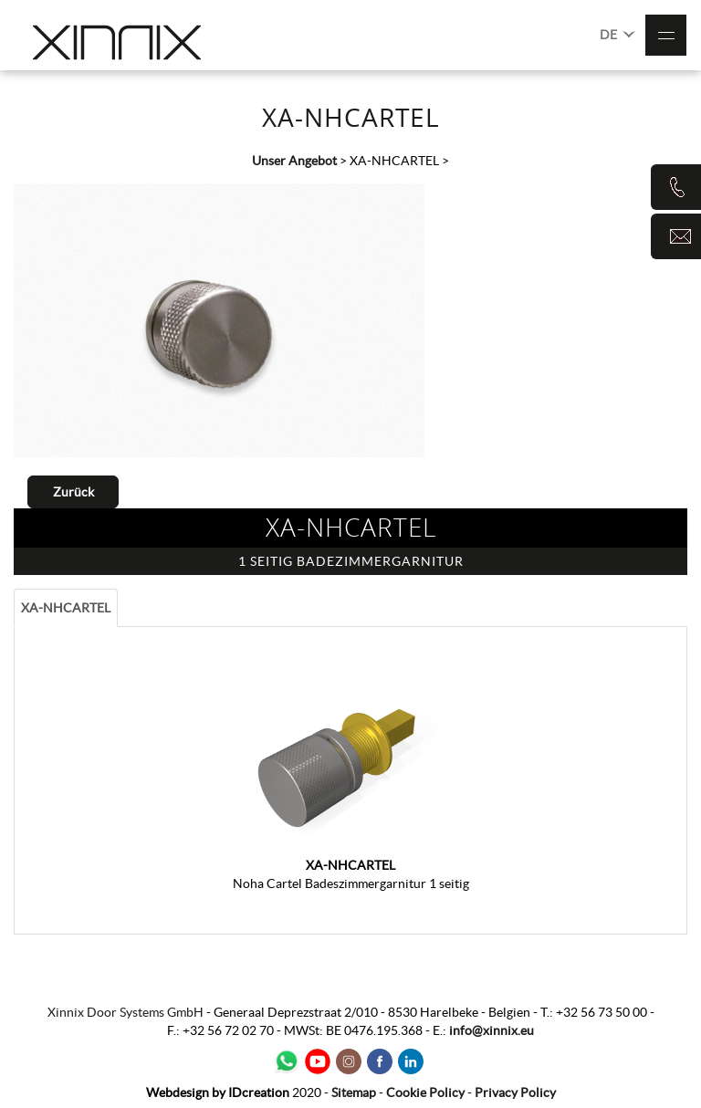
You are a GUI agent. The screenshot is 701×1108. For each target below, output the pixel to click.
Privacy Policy (515, 1092)
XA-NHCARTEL (65, 608)
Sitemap (353, 1092)
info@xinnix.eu (491, 1030)
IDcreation (217, 1092)
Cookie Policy (425, 1092)
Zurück (73, 492)
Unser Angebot (294, 160)
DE (617, 33)
